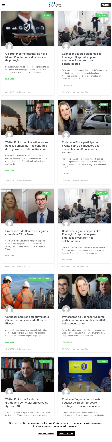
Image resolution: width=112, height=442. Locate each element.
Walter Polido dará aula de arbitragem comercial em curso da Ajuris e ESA (26, 403)
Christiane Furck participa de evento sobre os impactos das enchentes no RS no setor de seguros (80, 147)
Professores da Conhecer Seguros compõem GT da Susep (26, 232)
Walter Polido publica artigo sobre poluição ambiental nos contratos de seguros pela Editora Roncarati (26, 146)
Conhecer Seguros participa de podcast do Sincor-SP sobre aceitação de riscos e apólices (81, 403)
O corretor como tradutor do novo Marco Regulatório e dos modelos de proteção (26, 57)
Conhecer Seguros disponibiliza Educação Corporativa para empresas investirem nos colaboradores (81, 59)
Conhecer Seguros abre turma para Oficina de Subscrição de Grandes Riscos (27, 320)
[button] (18, 4)
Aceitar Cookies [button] (66, 434)
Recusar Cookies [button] (46, 434)
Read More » (10, 79)
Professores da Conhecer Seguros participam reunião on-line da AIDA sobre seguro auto (84, 320)
